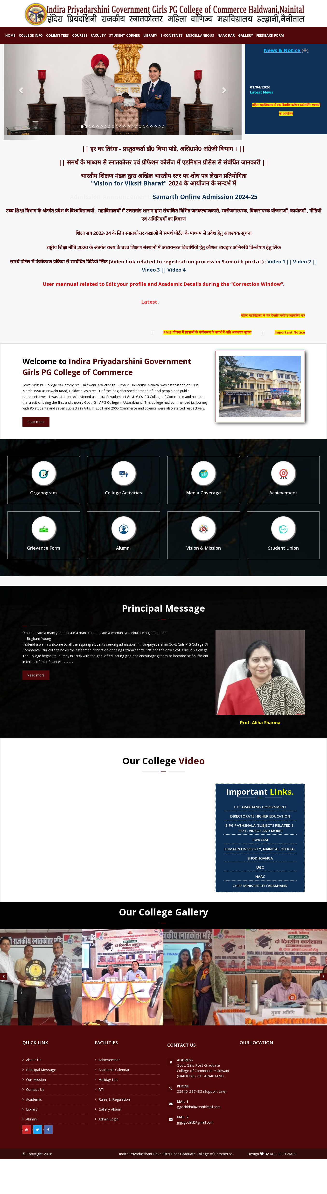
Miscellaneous (200, 35)
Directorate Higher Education (260, 816)
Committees (57, 35)
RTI (101, 1089)
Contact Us (35, 1089)
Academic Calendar (114, 1069)
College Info (31, 35)
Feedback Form (270, 35)
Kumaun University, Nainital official (260, 848)
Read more (36, 421)
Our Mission (36, 1079)
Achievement (109, 1059)
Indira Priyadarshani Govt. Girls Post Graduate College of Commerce (175, 1153)
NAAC (260, 876)
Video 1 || (279, 261)
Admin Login (108, 1119)
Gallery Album (109, 1109)
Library (150, 35)
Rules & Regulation (114, 1099)
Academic (34, 1099)
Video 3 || (154, 269)
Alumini (31, 1119)
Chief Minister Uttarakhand (260, 885)
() (305, 50)
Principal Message (41, 1069)
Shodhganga (260, 858)
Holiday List (108, 1079)
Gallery (245, 35)
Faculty (98, 35)
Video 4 (176, 269)
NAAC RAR (226, 35)
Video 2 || (305, 261)
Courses (79, 35)
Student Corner (124, 35)
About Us (34, 1059)
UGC (260, 867)
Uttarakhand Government (260, 807)
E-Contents (171, 35)
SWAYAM (260, 839)
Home (10, 35)
